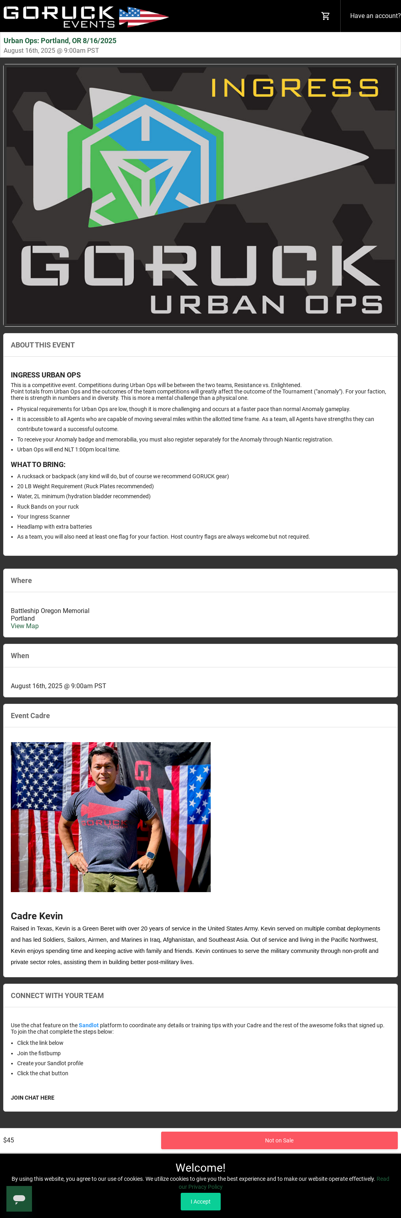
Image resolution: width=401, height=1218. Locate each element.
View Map (25, 626)
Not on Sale (279, 1140)
